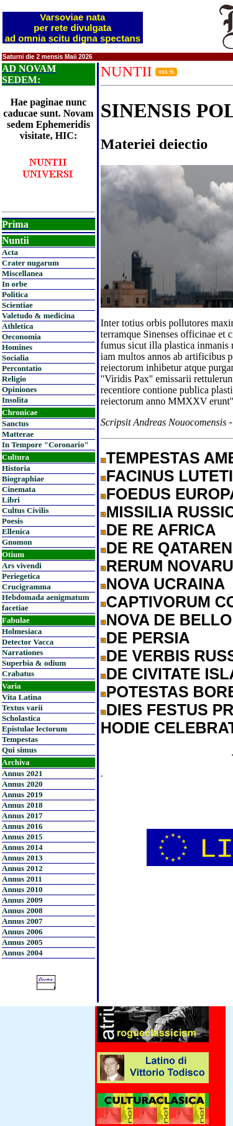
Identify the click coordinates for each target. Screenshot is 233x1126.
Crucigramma (26, 586)
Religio (14, 378)
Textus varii (22, 707)
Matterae (18, 434)
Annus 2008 (22, 910)
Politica (15, 294)
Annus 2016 (22, 826)
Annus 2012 (22, 868)
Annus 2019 (22, 794)
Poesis (12, 520)
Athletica (18, 326)
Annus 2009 (22, 900)
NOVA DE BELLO (169, 619)
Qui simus (19, 749)
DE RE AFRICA (161, 529)
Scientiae (17, 305)
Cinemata (18, 489)
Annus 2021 (22, 773)
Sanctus (15, 423)
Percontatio (22, 368)
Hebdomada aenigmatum (45, 597)
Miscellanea (22, 273)
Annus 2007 (22, 921)
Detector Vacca (27, 641)
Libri (11, 499)
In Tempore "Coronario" (45, 444)
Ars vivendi (22, 565)
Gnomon (17, 542)
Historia (16, 468)
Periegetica (21, 576)
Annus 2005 (22, 942)
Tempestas (20, 739)
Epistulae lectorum (34, 728)
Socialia (15, 357)
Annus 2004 (22, 952)
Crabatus (18, 673)
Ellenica (16, 531)
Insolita (15, 399)
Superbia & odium (34, 663)
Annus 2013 (22, 857)
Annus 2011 (22, 878)
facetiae (15, 607)
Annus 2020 (22, 784)
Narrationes (22, 652)
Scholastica (21, 718)
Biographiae (23, 478)
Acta (10, 252)
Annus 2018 (22, 805)
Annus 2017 (22, 815)
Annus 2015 (22, 836)
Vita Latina (21, 697)
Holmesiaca (22, 631)
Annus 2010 (22, 889)
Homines (17, 347)
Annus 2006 (22, 931)
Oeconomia (21, 336)
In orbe (14, 283)
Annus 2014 (22, 847)
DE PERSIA (148, 637)
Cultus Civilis (25, 510)
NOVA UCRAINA (166, 583)
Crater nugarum (30, 262)
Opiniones (19, 389)
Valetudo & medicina (38, 315)
